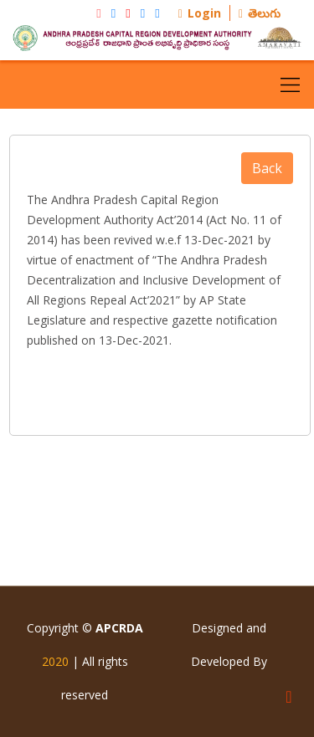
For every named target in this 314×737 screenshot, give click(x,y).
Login (199, 13)
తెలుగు (260, 13)
